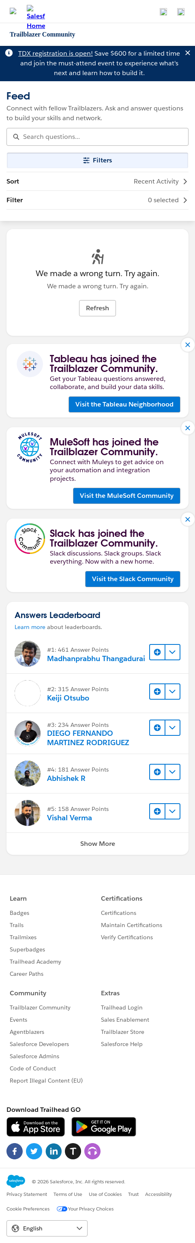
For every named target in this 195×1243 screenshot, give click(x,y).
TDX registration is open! (55, 53)
